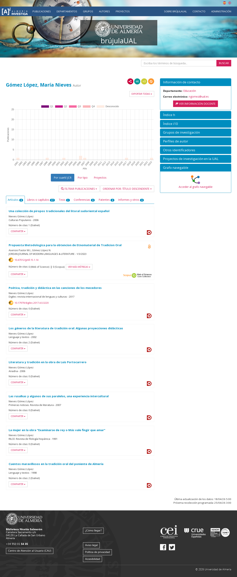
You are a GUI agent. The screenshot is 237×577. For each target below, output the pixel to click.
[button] (195, 82)
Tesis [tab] (64, 200)
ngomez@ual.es (199, 96)
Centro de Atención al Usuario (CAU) (29, 550)
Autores (104, 11)
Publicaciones (42, 11)
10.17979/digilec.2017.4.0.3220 (31, 302)
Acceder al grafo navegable (196, 187)
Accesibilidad (92, 559)
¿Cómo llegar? (93, 530)
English (229, 2)
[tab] (195, 82)
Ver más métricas (79, 266)
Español (224, 2)
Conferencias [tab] (84, 200)
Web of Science (144, 275)
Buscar (224, 63)
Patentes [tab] (106, 200)
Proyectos (123, 11)
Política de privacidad (97, 552)
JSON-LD (137, 81)
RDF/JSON (151, 81)
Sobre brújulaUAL (175, 11)
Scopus (127, 275)
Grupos (88, 11)
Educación (189, 91)
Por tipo (83, 177)
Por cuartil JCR (62, 177)
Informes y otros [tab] (131, 200)
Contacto (199, 11)
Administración (221, 11)
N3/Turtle (144, 81)
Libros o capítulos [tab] (41, 200)
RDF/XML (130, 81)
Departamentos (67, 11)
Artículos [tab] (15, 200)
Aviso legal (91, 545)
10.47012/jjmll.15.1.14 (26, 260)
